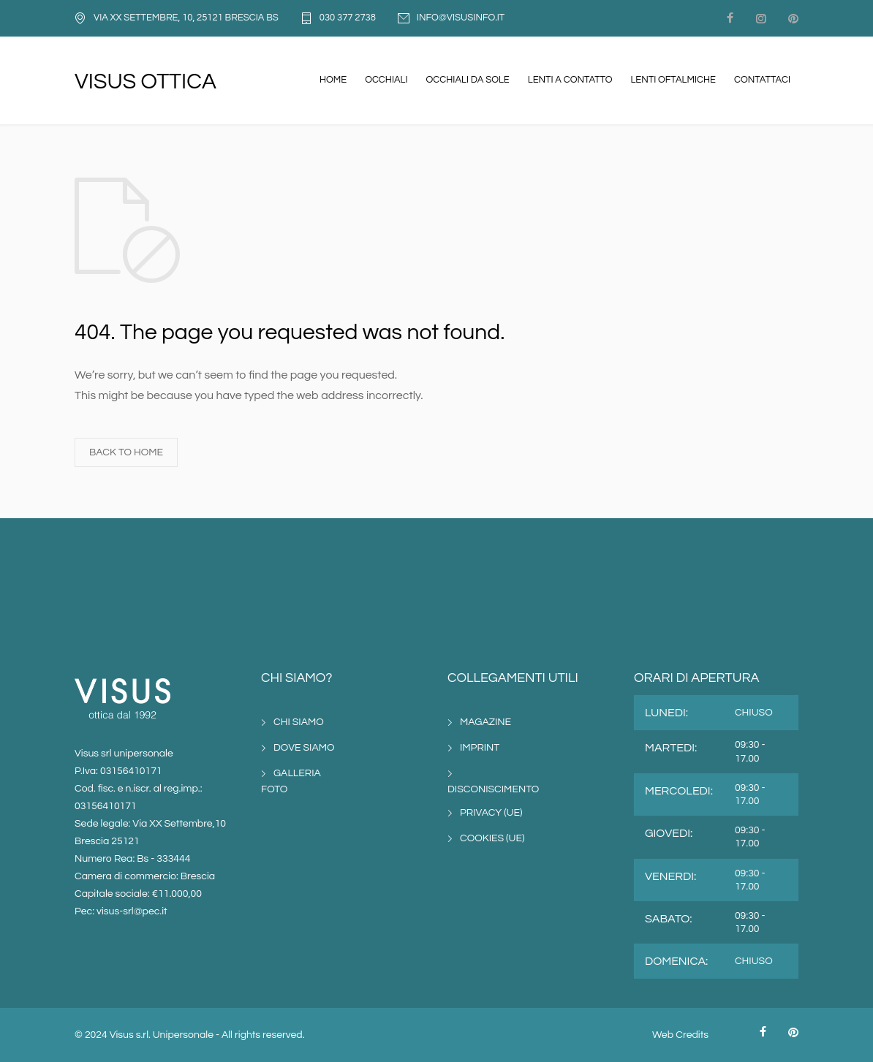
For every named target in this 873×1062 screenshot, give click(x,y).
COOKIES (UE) (492, 838)
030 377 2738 (348, 17)
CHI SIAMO (298, 722)
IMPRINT (479, 748)
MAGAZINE (485, 722)
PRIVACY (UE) (491, 813)
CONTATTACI (762, 80)
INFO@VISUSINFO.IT (460, 17)
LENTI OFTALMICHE (673, 80)
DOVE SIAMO (303, 748)
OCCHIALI (386, 80)
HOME (333, 80)
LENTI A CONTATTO (570, 80)
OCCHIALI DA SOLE (468, 80)
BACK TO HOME (126, 452)
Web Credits (680, 1035)
